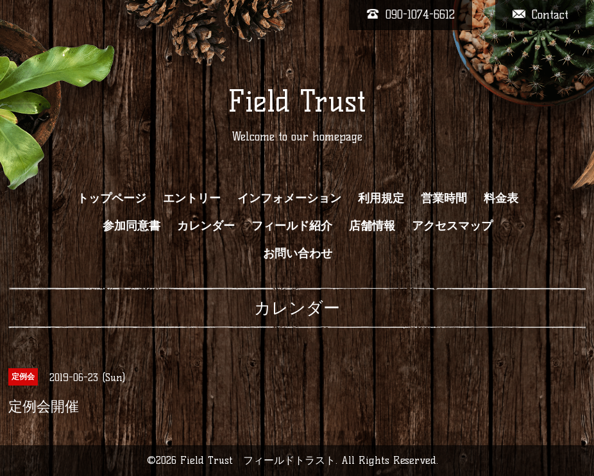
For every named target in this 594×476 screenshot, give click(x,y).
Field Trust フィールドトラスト (257, 460)
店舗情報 (372, 226)
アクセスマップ (452, 226)
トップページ (111, 198)
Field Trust (297, 101)
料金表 (501, 198)
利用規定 (381, 198)
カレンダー (206, 226)
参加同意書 (131, 226)
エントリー (192, 198)
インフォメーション (289, 198)
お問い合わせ (297, 253)
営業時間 (444, 198)
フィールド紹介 (291, 226)
